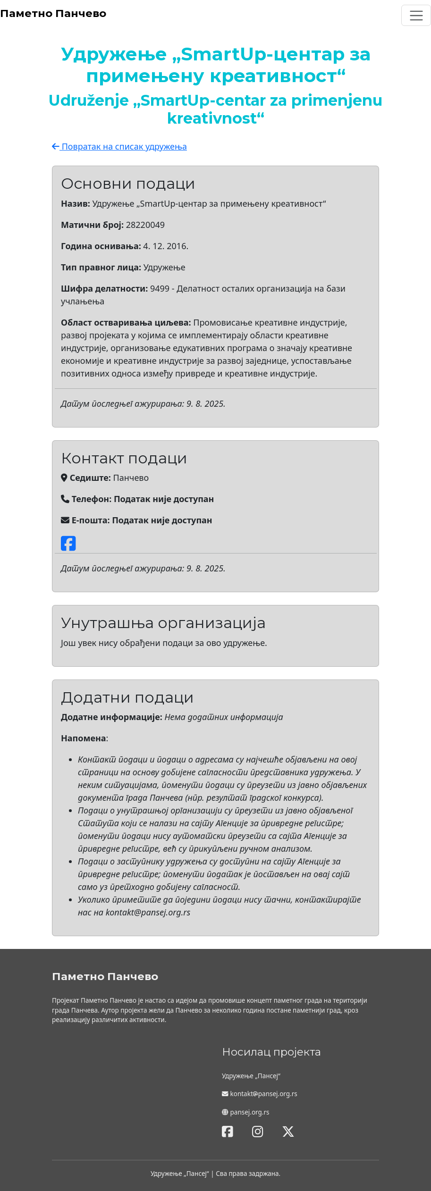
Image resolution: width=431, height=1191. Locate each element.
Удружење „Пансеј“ (180, 1173)
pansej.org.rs (250, 1112)
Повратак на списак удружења (119, 146)
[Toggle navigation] (416, 15)
